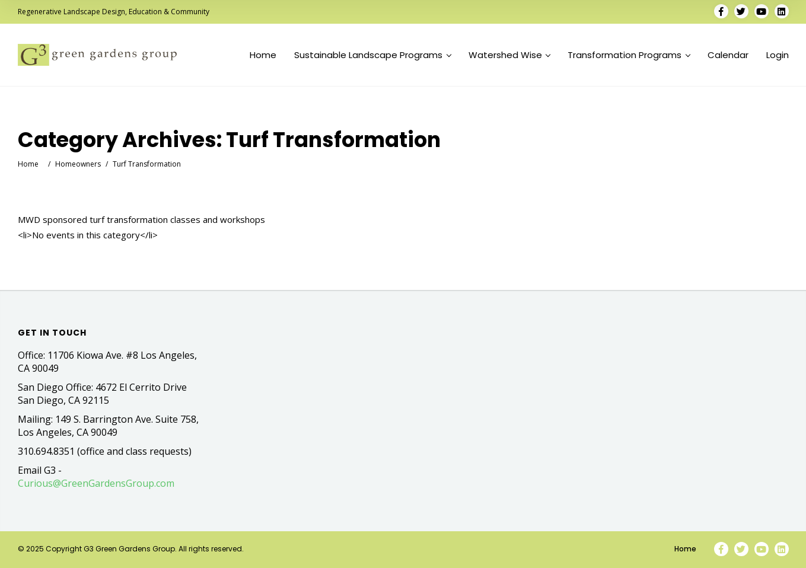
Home (263, 55)
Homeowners (78, 164)
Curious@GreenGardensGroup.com (96, 483)
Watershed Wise (509, 55)
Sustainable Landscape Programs (372, 55)
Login (777, 55)
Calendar (728, 55)
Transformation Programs (629, 55)
